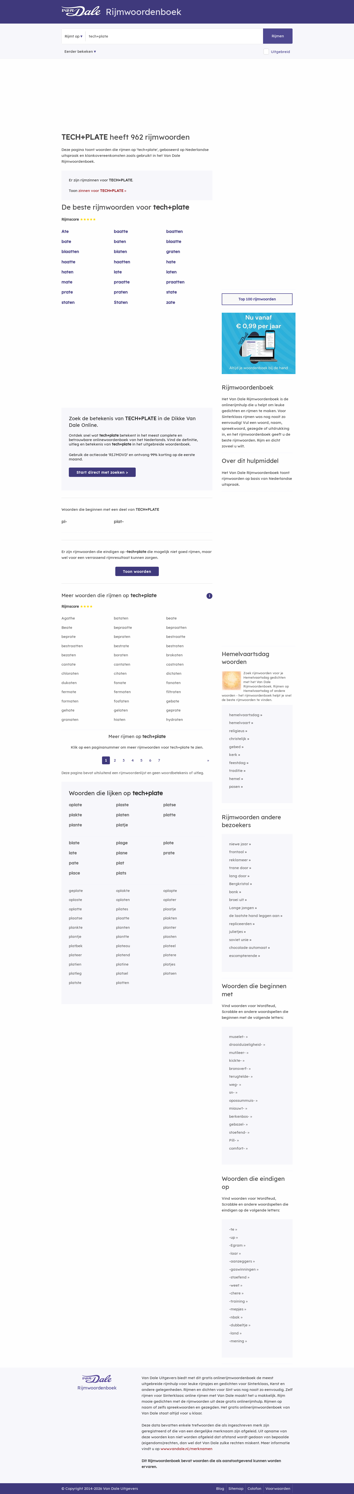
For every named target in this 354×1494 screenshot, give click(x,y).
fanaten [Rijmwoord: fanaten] (173, 682)
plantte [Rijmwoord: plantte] (122, 936)
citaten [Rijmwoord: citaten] (120, 673)
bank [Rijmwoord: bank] (233, 891)
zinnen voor (100, 190)
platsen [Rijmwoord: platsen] (170, 973)
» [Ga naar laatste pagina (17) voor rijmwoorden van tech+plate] (208, 760)
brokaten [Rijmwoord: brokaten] (174, 655)
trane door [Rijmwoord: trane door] (238, 867)
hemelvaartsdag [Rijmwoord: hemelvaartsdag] (244, 715)
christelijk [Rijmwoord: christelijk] (237, 738)
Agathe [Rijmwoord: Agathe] (68, 618)
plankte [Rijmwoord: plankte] (76, 927)
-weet (234, 1285)
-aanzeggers (240, 1261)
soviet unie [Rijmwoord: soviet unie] (239, 939)
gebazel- (237, 1124)
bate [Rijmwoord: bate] (66, 241)
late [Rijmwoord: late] (118, 271)
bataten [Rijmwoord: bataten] (121, 618)
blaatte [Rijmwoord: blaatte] (173, 241)
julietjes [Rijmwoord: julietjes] (236, 931)
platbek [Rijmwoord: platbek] (76, 945)
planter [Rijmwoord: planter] (169, 927)
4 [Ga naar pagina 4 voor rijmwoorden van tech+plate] (133, 760)
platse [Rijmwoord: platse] (169, 804)
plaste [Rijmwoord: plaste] (122, 804)
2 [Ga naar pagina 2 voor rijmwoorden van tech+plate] (115, 760)
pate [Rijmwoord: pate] (73, 862)
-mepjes (236, 1309)
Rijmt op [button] (72, 36)
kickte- (235, 1060)
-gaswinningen (242, 1269)
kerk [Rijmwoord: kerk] (233, 754)
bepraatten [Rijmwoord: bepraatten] (176, 627)
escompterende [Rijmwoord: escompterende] (243, 955)
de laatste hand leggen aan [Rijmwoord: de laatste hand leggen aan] (254, 915)
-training (237, 1301)
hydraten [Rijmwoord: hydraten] (174, 719)
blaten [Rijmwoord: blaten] (120, 251)
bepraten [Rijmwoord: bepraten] (122, 636)
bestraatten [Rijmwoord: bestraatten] (72, 646)
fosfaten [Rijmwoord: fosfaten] (121, 701)
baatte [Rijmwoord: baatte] (121, 231)
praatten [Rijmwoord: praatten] (175, 281)
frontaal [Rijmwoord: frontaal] (236, 851)
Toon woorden (137, 571)
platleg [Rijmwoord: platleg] (75, 973)
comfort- (237, 1148)
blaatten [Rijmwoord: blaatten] (70, 251)
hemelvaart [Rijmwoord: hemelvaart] (239, 722)
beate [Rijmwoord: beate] (171, 618)
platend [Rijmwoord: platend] (123, 955)
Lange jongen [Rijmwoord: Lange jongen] (241, 907)
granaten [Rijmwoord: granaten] (69, 719)
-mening (236, 1341)
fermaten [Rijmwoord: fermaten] (122, 691)
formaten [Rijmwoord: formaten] (69, 701)
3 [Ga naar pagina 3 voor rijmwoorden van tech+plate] (124, 760)
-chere (235, 1293)
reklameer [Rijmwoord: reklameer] (238, 860)
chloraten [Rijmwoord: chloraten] (70, 673)
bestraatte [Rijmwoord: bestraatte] (175, 636)
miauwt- (236, 1108)
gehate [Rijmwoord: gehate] (67, 710)
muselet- (237, 1036)
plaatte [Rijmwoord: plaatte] (122, 918)
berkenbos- (239, 1116)
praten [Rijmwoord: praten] (121, 292)
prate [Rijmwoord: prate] (67, 292)
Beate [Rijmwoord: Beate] (66, 627)
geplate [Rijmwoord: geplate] (76, 890)
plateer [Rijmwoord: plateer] (75, 955)
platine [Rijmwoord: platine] (122, 964)
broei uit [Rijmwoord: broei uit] (236, 899)
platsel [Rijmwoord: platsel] (122, 973)
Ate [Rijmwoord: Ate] (65, 231)
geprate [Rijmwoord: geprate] (173, 710)
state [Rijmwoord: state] (171, 292)
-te (231, 1229)
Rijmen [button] (278, 36)
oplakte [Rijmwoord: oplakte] (123, 890)
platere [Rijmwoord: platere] (169, 955)
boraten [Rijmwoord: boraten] (121, 655)
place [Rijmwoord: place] (74, 872)
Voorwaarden (278, 1488)
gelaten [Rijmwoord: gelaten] (121, 710)
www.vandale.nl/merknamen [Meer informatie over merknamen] (186, 1448)
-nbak (234, 1317)
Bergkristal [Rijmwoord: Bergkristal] (239, 883)
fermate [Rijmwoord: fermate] (68, 691)
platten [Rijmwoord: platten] (122, 982)
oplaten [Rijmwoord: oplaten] (123, 899)
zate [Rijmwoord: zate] (170, 302)
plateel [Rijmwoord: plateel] (169, 945)
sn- (232, 1092)
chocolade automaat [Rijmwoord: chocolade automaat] (248, 947)
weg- (233, 1084)
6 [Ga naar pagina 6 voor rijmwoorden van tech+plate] (150, 760)
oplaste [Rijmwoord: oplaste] (75, 899)
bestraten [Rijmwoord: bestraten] (175, 646)
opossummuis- (242, 1100)
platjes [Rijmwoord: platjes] (169, 964)
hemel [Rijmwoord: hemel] (234, 778)
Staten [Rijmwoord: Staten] (121, 302)
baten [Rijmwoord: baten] (120, 241)
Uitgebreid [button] (280, 51)
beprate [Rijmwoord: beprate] (68, 636)
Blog (220, 1488)
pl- (64, 521)
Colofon (254, 1488)
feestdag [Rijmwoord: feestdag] (237, 762)
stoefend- (238, 1132)
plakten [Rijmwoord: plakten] (170, 918)
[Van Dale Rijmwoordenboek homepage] (83, 11)
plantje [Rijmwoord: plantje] (75, 936)
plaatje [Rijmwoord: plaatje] (169, 909)
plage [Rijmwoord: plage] (122, 842)
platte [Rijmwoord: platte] (169, 814)
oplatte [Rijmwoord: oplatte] (75, 909)
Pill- (232, 1140)
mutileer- (237, 1052)
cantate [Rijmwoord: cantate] (68, 664)
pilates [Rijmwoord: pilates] (122, 909)
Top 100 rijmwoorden (257, 299)
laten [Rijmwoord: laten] (171, 271)
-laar (233, 1253)
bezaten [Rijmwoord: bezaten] (68, 655)
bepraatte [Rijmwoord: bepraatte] (123, 627)
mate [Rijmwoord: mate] (66, 281)
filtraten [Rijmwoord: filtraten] (173, 691)
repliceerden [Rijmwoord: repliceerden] (240, 923)
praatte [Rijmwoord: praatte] (122, 281)
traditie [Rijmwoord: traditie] (236, 770)
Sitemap (235, 1488)
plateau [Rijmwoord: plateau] (123, 945)
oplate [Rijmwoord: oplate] (75, 804)
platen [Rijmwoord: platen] (122, 814)
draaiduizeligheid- (245, 1044)
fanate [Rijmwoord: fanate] (120, 682)
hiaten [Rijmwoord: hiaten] (119, 719)
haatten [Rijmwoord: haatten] (122, 261)
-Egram (236, 1245)
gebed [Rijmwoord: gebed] (235, 746)
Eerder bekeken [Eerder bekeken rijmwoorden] (78, 51)
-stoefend (238, 1277)
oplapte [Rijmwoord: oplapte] (170, 890)
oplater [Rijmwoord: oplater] (169, 899)
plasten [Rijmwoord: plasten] (170, 936)
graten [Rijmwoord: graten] (173, 251)
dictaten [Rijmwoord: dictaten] (173, 673)
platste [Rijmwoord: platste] (75, 982)
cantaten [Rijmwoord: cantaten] (122, 664)
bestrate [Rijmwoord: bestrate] (121, 646)
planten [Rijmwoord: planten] (123, 927)
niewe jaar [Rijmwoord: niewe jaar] (238, 844)
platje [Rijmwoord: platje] (122, 824)
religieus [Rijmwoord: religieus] (236, 730)
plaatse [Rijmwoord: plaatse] (75, 918)
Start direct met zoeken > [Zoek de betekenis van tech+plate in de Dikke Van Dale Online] (102, 472)
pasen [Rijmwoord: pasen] (234, 786)
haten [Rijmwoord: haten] (67, 271)
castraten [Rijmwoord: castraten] (175, 664)
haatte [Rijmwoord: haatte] (68, 261)
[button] (209, 595)
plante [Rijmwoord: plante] (75, 824)
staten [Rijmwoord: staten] (67, 302)
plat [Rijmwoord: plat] (120, 862)
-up (232, 1237)
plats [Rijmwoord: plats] (121, 872)
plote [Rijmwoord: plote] (168, 842)
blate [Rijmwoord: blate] (74, 842)
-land (234, 1333)
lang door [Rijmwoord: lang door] (238, 876)
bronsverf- (238, 1068)
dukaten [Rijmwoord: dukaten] (69, 682)
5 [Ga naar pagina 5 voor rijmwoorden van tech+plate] (141, 760)
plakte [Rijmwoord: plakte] (75, 814)
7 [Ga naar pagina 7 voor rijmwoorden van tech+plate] (159, 760)
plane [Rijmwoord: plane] (121, 852)
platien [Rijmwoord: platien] (75, 964)
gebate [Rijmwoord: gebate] (172, 701)
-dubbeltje (238, 1325)
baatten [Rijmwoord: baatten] (174, 231)
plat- (119, 521)
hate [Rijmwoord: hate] (171, 261)
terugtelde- (239, 1076)
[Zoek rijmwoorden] (113, 36)
